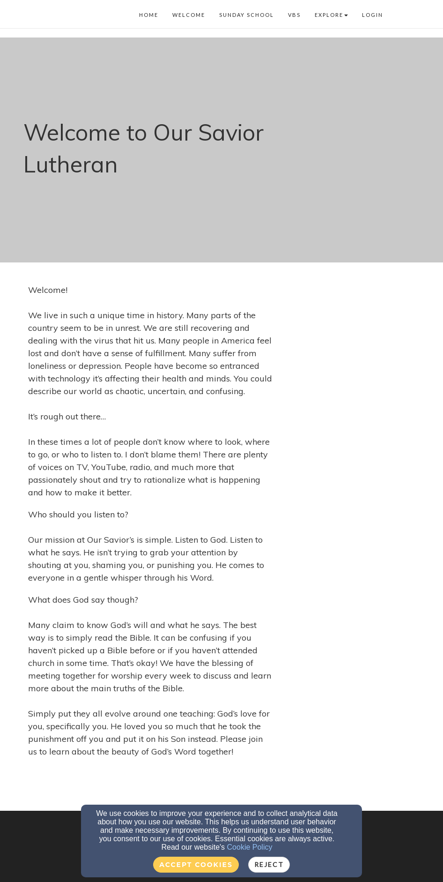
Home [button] (148, 15)
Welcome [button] (188, 15)
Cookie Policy (250, 847)
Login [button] (372, 15)
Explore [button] (331, 15)
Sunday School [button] (246, 15)
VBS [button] (294, 15)
